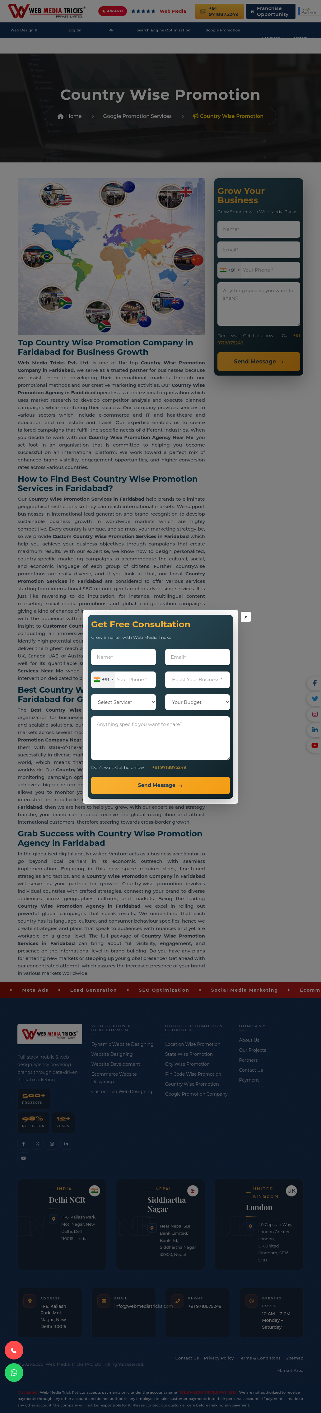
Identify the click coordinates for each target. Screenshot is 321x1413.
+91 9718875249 (169, 767)
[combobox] (103, 680)
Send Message (156, 785)
